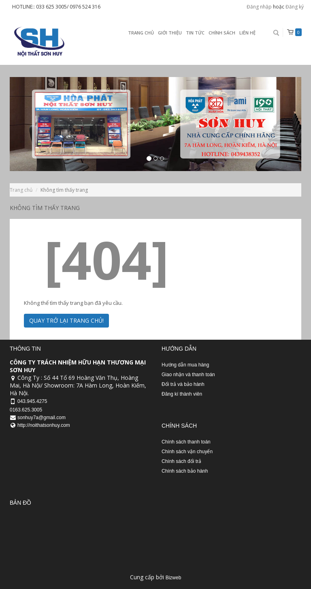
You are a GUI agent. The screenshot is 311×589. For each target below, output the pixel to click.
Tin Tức (195, 33)
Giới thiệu (170, 33)
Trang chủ (141, 33)
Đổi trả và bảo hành (183, 384)
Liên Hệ (247, 33)
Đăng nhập (259, 6)
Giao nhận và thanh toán (188, 374)
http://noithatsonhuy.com (43, 425)
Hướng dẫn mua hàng (185, 365)
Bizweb (173, 577)
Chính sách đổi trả (181, 461)
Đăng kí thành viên (182, 394)
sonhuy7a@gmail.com (41, 417)
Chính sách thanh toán (186, 442)
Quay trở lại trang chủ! (66, 320)
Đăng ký (294, 6)
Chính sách (222, 33)
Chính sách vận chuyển (187, 451)
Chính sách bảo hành (185, 471)
